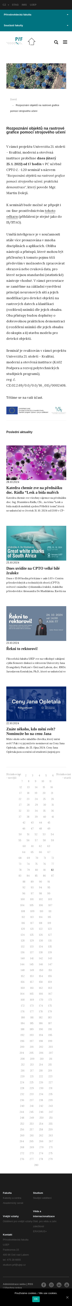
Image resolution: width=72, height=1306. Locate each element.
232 (22, 1094)
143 (50, 958)
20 (44, 793)
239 (50, 1100)
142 (41, 958)
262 (41, 1135)
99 (48, 893)
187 (50, 1023)
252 (22, 1123)
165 (32, 993)
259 (50, 1129)
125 (32, 934)
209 (32, 1058)
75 (36, 864)
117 (32, 923)
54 (52, 834)
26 (52, 799)
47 (32, 828)
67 (48, 852)
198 (41, 1041)
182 (41, 1017)
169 (32, 999)
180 (23, 1017)
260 (22, 1135)
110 (41, 911)
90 (40, 881)
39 (36, 816)
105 (32, 905)
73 (20, 864)
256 (22, 1129)
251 (51, 1117)
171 (50, 999)
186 (41, 1023)
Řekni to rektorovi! (22, 649)
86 (44, 875)
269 (32, 1147)
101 (32, 899)
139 (50, 952)
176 (23, 1011)
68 (20, 858)
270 (41, 1147)
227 (51, 1082)
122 (41, 928)
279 (50, 1159)
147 (50, 964)
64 (23, 852)
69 (28, 858)
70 (36, 858)
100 (23, 899)
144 (22, 964)
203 (51, 1047)
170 (41, 999)
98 (40, 893)
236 (22, 1100)
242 (41, 1106)
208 (22, 1058)
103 (50, 899)
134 (41, 946)
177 (32, 1011)
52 (36, 834)
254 (41, 1123)
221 (32, 1076)
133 (32, 946)
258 (41, 1129)
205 (31, 1052)
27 (20, 804)
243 (51, 1106)
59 (52, 840)
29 (36, 804)
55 (20, 840)
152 (23, 976)
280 (36, 1165)
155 (50, 976)
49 (48, 828)
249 (32, 1117)
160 (23, 988)
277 (32, 1159)
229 (32, 1088)
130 (41, 940)
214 (41, 1064)
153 (32, 976)
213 (32, 1064)
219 (50, 1070)
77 (52, 864)
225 (32, 1082)
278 (41, 1159)
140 (23, 958)
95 (48, 887)
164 (22, 993)
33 (28, 810)
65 (32, 852)
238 (41, 1100)
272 (22, 1153)
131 (50, 940)
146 (41, 964)
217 (32, 1070)
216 (23, 1070)
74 (28, 864)
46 (23, 828)
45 (48, 822)
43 (32, 822)
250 (41, 1117)
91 (48, 881)
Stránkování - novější (13, 776)
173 (32, 1005)
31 (52, 804)
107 (50, 905)
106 (41, 905)
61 (32, 846)
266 (41, 1141)
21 (52, 793)
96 (23, 893)
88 (24, 881)
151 (50, 970)
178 (41, 1011)
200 (22, 1047)
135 (50, 946)
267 (51, 1141)
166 (41, 993)
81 (44, 870)
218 (41, 1070)
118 (40, 923)
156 (23, 982)
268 (22, 1147)
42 (23, 822)
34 (36, 810)
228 (22, 1088)
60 (24, 846)
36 (52, 810)
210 (42, 1058)
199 (50, 1041)
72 (52, 858)
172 (23, 1005)
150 (41, 970)
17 (20, 793)
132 (23, 946)
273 (32, 1153)
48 (40, 828)
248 (22, 1117)
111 (50, 911)
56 (28, 840)
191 (50, 1029)
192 (22, 1035)
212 (23, 1064)
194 (41, 1035)
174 (41, 1005)
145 (32, 964)
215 (50, 1064)
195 (50, 1035)
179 (50, 1011)
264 (22, 1141)
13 (28, 787)
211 (50, 1058)
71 (45, 858)
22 (20, 799)
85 (36, 875)
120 (23, 928)
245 (31, 1112)
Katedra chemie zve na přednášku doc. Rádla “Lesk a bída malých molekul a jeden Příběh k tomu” (34, 492)
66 (40, 852)
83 (20, 875)
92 (23, 887)
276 (22, 1159)
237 (32, 1100)
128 (23, 940)
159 (50, 982)
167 (50, 993)
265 (31, 1141)
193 (32, 1035)
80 (36, 870)
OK (36, 1299)
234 (41, 1094)
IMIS (24, 4)
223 (50, 1076)
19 (36, 793)
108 (23, 911)
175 (50, 1005)
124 (23, 934)
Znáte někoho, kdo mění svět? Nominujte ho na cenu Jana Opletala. (30, 733)
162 (41, 988)
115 (49, 917)
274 (41, 1153)
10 (43, 781)
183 (50, 1017)
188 (22, 1029)
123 (50, 928)
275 (51, 1153)
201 (32, 1047)
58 (44, 840)
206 (41, 1052)
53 (44, 834)
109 (32, 911)
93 (32, 887)
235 (51, 1094)
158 (41, 982)
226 (41, 1082)
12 (21, 787)
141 (32, 958)
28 (28, 804)
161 (32, 988)
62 (40, 846)
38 (28, 816)
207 (51, 1052)
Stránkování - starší (63, 776)
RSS (30, 1284)
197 (32, 1041)
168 (23, 999)
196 (22, 1041)
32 (20, 810)
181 (32, 1017)
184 (23, 1023)
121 (32, 928)
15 (44, 787)
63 (48, 846)
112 (23, 917)
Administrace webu (14, 1284)
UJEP (33, 4)
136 (23, 952)
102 (41, 899)
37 (20, 816)
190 (41, 1029)
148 (23, 970)
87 (52, 875)
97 (32, 893)
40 (44, 816)
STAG (15, 4)
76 (44, 864)
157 (32, 982)
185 (32, 1023)
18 (28, 793)
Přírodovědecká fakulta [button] (36, 14)
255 (51, 1123)
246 (41, 1112)
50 (20, 834)
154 (41, 976)
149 (32, 970)
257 (32, 1129)
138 (41, 952)
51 (28, 834)
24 (36, 799)
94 (40, 887)
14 (36, 787)
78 (20, 870)
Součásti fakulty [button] (36, 25)
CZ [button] (6, 4)
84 (28, 875)
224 (22, 1082)
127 (50, 934)
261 (32, 1135)
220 (22, 1076)
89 (32, 881)
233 (32, 1094)
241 (32, 1106)
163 (50, 988)
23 (28, 799)
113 (32, 917)
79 (28, 870)
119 (49, 923)
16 (51, 787)
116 (23, 923)
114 (40, 917)
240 (22, 1106)
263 (51, 1135)
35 (44, 810)
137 (32, 952)
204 (22, 1052)
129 (32, 940)
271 (51, 1147)
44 (40, 822)
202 (41, 1047)
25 (44, 799)
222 (41, 1076)
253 (32, 1123)
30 (44, 804)
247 (51, 1112)
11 (50, 781)
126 (41, 934)
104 (22, 905)
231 (50, 1088)
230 (41, 1088)
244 (22, 1112)
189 (32, 1029)
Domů (13, 99)
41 (52, 816)
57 (36, 840)
